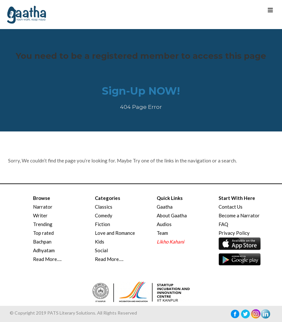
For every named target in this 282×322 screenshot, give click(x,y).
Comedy (103, 215)
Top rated (43, 233)
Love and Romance (115, 233)
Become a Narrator (239, 215)
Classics (103, 207)
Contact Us (231, 207)
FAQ (223, 224)
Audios (164, 224)
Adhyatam (44, 250)
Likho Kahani (170, 241)
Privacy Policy (234, 233)
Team (162, 233)
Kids (99, 241)
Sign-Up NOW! (141, 91)
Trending (42, 224)
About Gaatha (172, 215)
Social (101, 250)
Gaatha (165, 207)
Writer (40, 215)
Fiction (102, 224)
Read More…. (47, 259)
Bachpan (42, 241)
